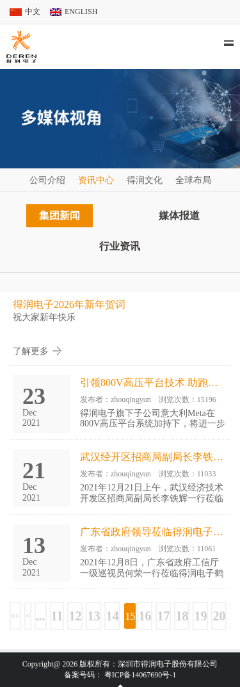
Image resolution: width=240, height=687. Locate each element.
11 (57, 616)
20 (218, 616)
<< (15, 615)
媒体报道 (179, 215)
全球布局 (193, 180)
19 (200, 616)
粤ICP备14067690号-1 (140, 674)
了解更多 (31, 351)
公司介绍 (47, 180)
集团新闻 (59, 215)
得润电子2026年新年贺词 (69, 304)
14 (112, 616)
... (40, 616)
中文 (32, 11)
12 (74, 616)
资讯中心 (96, 180)
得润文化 (145, 180)
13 (93, 616)
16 (144, 616)
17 (163, 616)
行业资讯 (119, 246)
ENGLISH (81, 11)
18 (181, 616)
